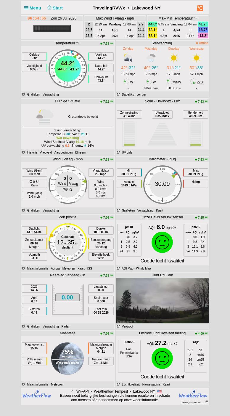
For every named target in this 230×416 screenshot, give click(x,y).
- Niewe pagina (150, 384)
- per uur (140, 94)
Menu (34, 7)
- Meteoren (68, 268)
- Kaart (158, 210)
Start (54, 7)
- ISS (89, 268)
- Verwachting (50, 94)
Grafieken (30, 94)
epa (171, 228)
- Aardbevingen (63, 152)
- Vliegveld (45, 152)
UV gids (124, 152)
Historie (29, 152)
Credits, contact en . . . (194, 402)
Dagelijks (125, 94)
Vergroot (124, 326)
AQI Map (125, 268)
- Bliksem (79, 152)
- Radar (64, 326)
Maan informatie (35, 268)
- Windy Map (142, 268)
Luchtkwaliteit (128, 384)
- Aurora (54, 268)
